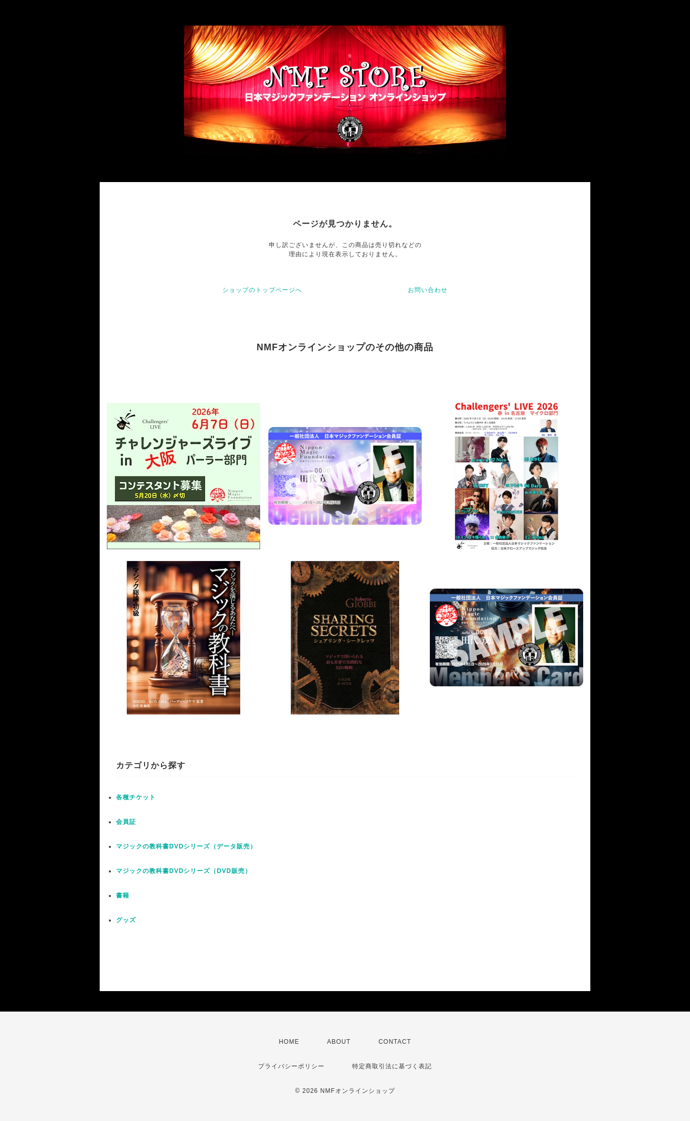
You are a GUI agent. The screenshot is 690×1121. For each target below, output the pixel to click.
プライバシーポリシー (291, 1066)
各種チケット (136, 797)
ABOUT (339, 1041)
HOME (289, 1041)
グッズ (126, 920)
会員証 (126, 821)
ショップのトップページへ (262, 290)
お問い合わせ (428, 290)
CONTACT (394, 1041)
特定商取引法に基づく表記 (392, 1066)
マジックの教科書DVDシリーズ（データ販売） (186, 846)
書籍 (122, 895)
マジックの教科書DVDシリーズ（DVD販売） (183, 871)
